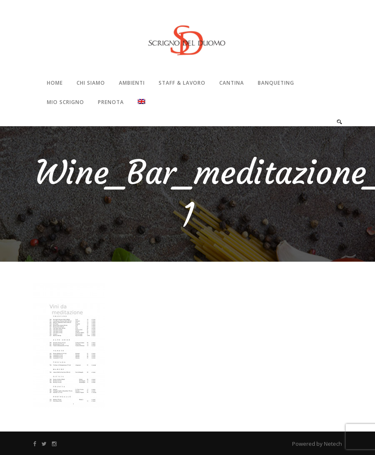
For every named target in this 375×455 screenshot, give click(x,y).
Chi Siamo (91, 82)
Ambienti (132, 82)
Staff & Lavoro (182, 82)
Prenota (111, 102)
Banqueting (276, 82)
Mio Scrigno (65, 102)
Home (55, 82)
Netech (333, 443)
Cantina (231, 82)
